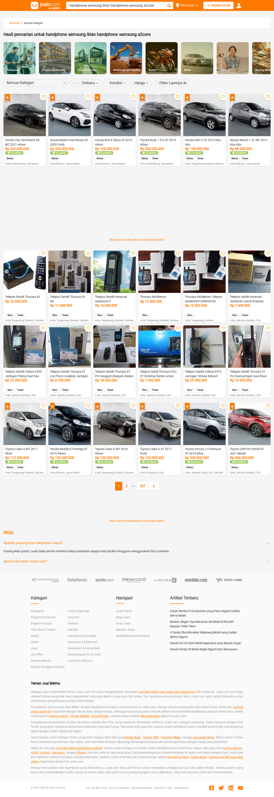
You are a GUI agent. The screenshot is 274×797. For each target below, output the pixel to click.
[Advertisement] (137, 184)
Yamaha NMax (171, 737)
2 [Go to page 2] (127, 486)
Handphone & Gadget (82, 636)
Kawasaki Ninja (203, 737)
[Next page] (154, 486)
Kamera (73, 629)
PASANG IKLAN (218, 5)
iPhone (81, 752)
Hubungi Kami (181, 788)
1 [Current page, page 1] (119, 486)
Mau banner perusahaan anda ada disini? (137, 239)
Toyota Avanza (58, 716)
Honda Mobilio (79, 716)
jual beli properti (178, 757)
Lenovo (45, 752)
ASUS (34, 752)
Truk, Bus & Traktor (43, 629)
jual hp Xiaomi (232, 748)
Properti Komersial (43, 617)
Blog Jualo (123, 617)
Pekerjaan (37, 611)
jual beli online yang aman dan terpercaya (167, 692)
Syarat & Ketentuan (119, 788)
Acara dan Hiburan (80, 660)
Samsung (58, 752)
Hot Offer (37, 654)
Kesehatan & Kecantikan (84, 648)
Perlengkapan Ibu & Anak (84, 654)
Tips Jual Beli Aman (96, 788)
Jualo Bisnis (124, 611)
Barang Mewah (41, 660)
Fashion (73, 623)
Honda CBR (151, 737)
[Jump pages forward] (133, 486)
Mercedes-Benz (150, 716)
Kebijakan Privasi (163, 788)
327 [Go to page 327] (142, 486)
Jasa (34, 648)
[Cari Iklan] (169, 5)
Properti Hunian (41, 623)
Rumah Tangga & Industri (48, 667)
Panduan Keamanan (141, 788)
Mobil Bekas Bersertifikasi (133, 636)
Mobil (34, 642)
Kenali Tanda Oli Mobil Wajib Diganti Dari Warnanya (203, 649)
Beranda (14, 23)
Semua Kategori (33, 23)
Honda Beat (132, 737)
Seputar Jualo (125, 629)
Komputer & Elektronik (82, 642)
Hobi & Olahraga (78, 611)
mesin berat (199, 757)
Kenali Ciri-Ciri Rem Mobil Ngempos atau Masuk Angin (205, 643)
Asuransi (73, 617)
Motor (35, 636)
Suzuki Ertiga (100, 716)
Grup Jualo (123, 623)
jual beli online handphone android (79, 748)
